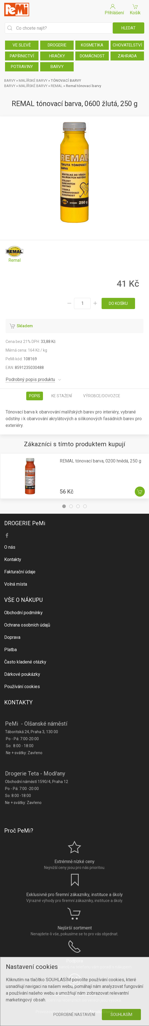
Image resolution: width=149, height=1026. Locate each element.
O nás (9, 547)
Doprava (12, 637)
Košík (135, 9)
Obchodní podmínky (23, 612)
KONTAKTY (18, 702)
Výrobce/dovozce (101, 396)
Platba (10, 649)
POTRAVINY (22, 66)
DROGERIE (57, 45)
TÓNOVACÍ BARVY (66, 80)
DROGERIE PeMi (24, 523)
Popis (34, 396)
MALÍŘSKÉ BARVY (33, 80)
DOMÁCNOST (92, 56)
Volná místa (15, 584)
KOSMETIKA (92, 45)
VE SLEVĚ (22, 45)
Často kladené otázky (25, 662)
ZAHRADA (127, 56)
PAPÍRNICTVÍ (22, 56)
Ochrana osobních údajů (27, 625)
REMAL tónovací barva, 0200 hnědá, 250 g (100, 461)
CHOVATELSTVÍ (127, 45)
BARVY (57, 66)
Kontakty (12, 559)
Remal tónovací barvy (83, 86)
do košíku (118, 303)
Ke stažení (61, 396)
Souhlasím (121, 1014)
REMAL (57, 86)
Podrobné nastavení (74, 1014)
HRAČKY (57, 56)
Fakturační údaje (19, 571)
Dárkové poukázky (22, 674)
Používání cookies (22, 686)
